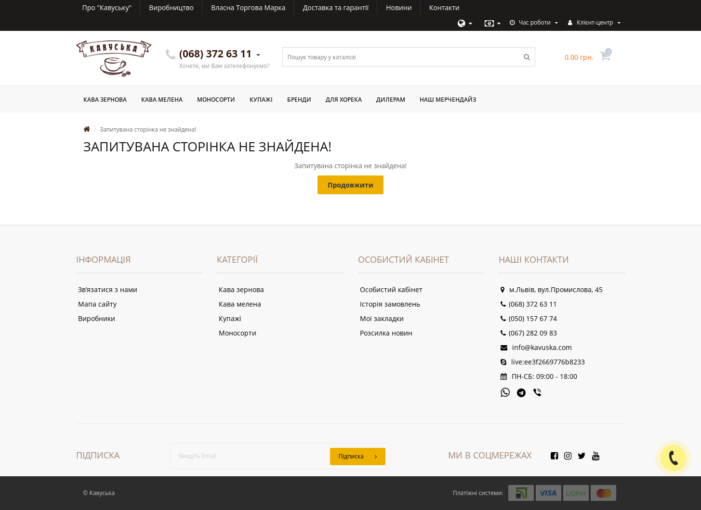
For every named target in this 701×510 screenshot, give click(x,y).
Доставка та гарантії (336, 7)
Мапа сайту (97, 304)
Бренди (299, 99)
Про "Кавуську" (107, 7)
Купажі (261, 99)
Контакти (444, 7)
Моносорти (216, 99)
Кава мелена (162, 99)
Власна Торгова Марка (248, 7)
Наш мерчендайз (448, 99)
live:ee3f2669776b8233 (543, 361)
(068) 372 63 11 (529, 304)
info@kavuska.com (536, 347)
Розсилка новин (386, 332)
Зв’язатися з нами (107, 289)
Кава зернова (105, 99)
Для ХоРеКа (344, 99)
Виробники (96, 318)
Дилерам (390, 99)
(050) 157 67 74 (529, 318)
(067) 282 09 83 (529, 332)
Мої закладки (382, 318)
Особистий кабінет (391, 289)
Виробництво (171, 7)
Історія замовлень (390, 304)
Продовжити (350, 184)
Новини (398, 7)
